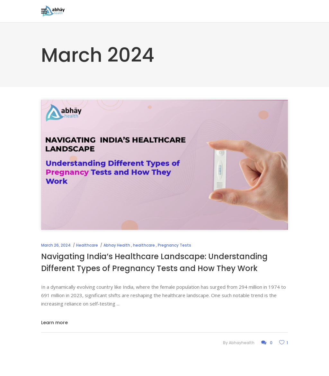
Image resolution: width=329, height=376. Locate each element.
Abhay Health (116, 245)
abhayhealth (241, 342)
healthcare (144, 245)
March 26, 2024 (56, 245)
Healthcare (87, 245)
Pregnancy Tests (174, 245)
